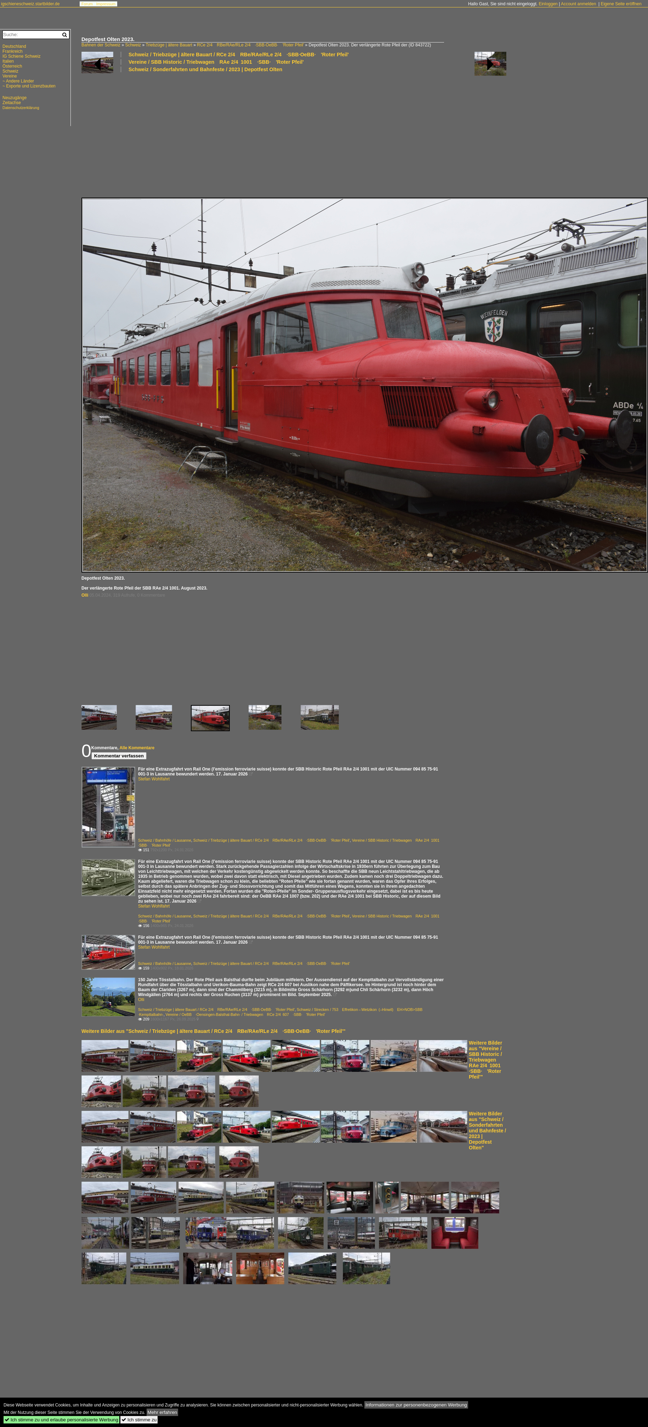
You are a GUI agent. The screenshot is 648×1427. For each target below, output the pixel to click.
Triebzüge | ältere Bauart (169, 44)
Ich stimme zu (139, 1419)
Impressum (105, 4)
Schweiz (133, 44)
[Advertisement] (293, 134)
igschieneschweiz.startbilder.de (30, 3)
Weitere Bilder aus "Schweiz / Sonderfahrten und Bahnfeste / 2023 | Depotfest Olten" (487, 1130)
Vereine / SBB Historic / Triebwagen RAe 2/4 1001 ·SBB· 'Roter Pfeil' (216, 62)
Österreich (12, 66)
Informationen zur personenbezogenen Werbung (416, 1405)
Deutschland (14, 46)
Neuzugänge (14, 97)
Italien (8, 61)
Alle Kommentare (136, 747)
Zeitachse (11, 102)
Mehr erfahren (162, 1412)
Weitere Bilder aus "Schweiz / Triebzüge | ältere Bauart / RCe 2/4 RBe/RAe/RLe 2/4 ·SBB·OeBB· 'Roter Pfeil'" (213, 1031)
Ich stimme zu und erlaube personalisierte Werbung (61, 1419)
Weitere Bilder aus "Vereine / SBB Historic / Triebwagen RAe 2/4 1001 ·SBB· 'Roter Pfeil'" (487, 1060)
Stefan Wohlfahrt (154, 779)
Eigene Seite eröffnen (621, 3)
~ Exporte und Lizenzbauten (29, 86)
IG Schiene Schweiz (21, 56)
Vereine (9, 76)
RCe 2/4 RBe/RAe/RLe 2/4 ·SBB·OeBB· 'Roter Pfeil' (250, 44)
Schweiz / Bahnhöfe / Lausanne (164, 840)
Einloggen (548, 3)
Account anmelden (578, 3)
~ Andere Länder (18, 81)
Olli (84, 595)
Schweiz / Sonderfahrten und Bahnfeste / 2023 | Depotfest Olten (205, 69)
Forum (87, 4)
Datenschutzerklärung (20, 108)
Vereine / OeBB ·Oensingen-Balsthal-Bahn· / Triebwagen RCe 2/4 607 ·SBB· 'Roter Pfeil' (245, 1014)
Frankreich (12, 51)
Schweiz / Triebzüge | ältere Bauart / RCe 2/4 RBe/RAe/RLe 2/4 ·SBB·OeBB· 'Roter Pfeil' (239, 54)
